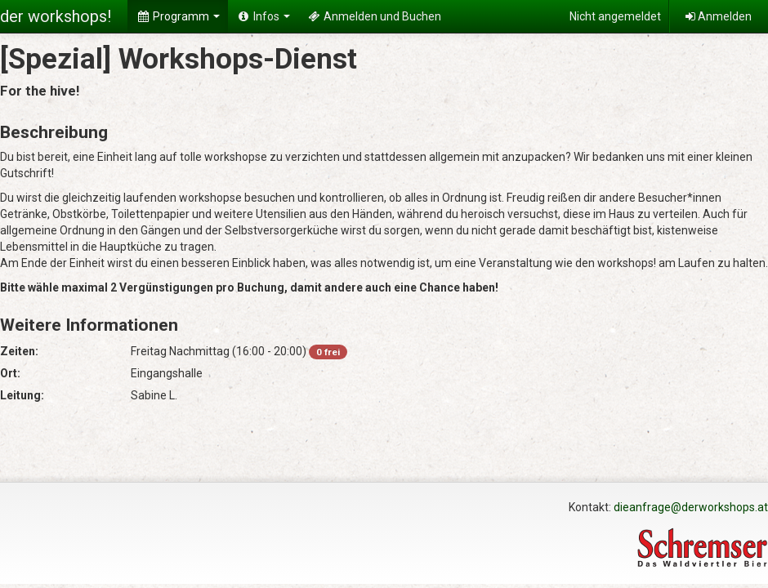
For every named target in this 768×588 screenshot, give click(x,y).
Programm (178, 16)
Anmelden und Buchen (373, 16)
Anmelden (718, 16)
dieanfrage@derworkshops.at (691, 507)
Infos (263, 16)
